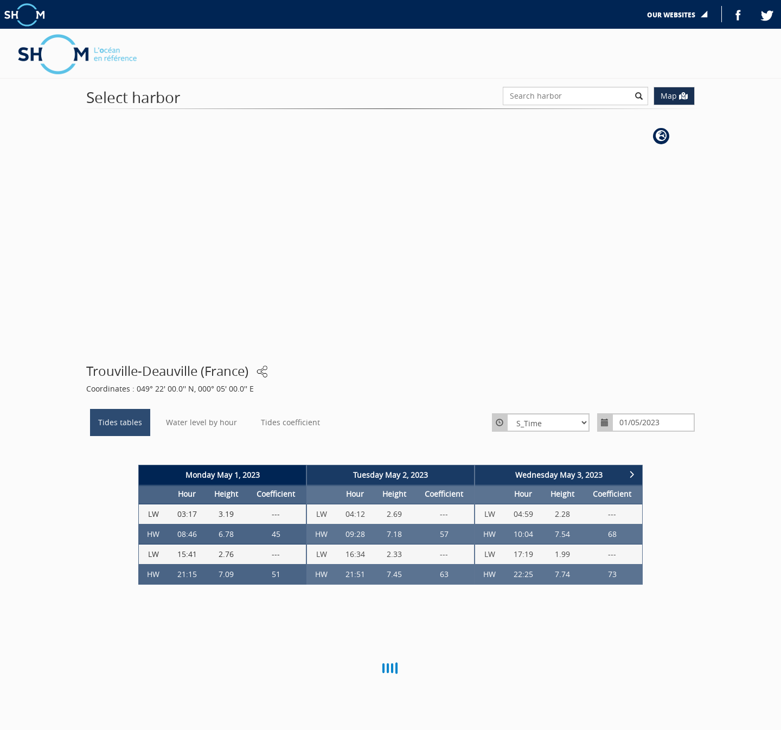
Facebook (738, 14)
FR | (763, 36)
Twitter (767, 14)
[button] (661, 136)
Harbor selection (542, 36)
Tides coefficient (290, 423)
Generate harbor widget (624, 36)
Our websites (672, 15)
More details (699, 36)
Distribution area (472, 36)
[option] (222, 526)
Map (674, 96)
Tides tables (120, 423)
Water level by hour (201, 423)
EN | (742, 36)
